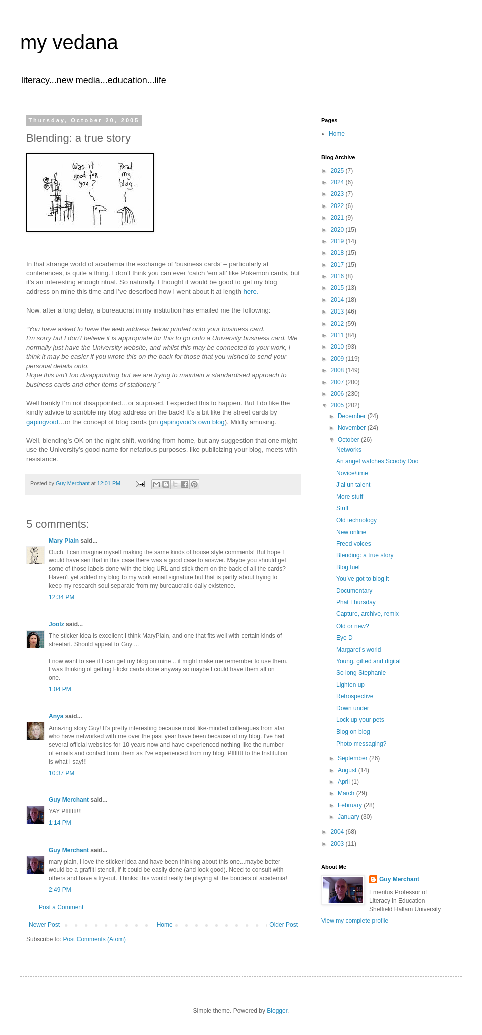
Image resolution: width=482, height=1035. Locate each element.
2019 (338, 241)
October (349, 439)
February (351, 805)
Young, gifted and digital (368, 661)
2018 (338, 252)
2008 (338, 370)
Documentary (354, 590)
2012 (338, 323)
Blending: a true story (364, 555)
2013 (338, 311)
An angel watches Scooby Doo (377, 461)
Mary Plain (64, 540)
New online (351, 532)
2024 (338, 182)
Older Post (283, 924)
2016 (338, 276)
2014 (338, 299)
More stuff (349, 496)
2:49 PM (60, 889)
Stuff (342, 508)
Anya (56, 716)
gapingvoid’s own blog (192, 422)
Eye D (344, 637)
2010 (338, 346)
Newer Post (44, 924)
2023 (338, 193)
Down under (352, 708)
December (353, 416)
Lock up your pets (360, 719)
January (349, 816)
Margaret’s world (358, 649)
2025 (338, 170)
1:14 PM (60, 822)
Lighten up (350, 684)
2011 (338, 335)
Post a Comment (61, 907)
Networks (349, 449)
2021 (338, 217)
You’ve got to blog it (362, 578)
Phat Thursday (356, 602)
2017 (338, 264)
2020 (338, 229)
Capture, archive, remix (367, 613)
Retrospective (354, 696)
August (348, 770)
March (347, 793)
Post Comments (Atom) (94, 939)
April (344, 781)
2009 (338, 358)
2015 (338, 287)
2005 (338, 405)
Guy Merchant (69, 799)
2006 (338, 393)
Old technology (356, 520)
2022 (338, 206)
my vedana (69, 42)
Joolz (56, 624)
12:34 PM (61, 597)
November (353, 427)
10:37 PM (61, 773)
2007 (338, 382)
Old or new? (352, 626)
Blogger (277, 1010)
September (353, 758)
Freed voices (353, 543)
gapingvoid (42, 422)
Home (165, 924)
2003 (338, 843)
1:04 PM (60, 689)
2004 (338, 831)
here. (251, 291)
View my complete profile (354, 920)
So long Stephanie (361, 672)
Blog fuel (348, 567)
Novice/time (352, 473)
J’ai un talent (353, 484)
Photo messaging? (361, 743)
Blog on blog (353, 731)
